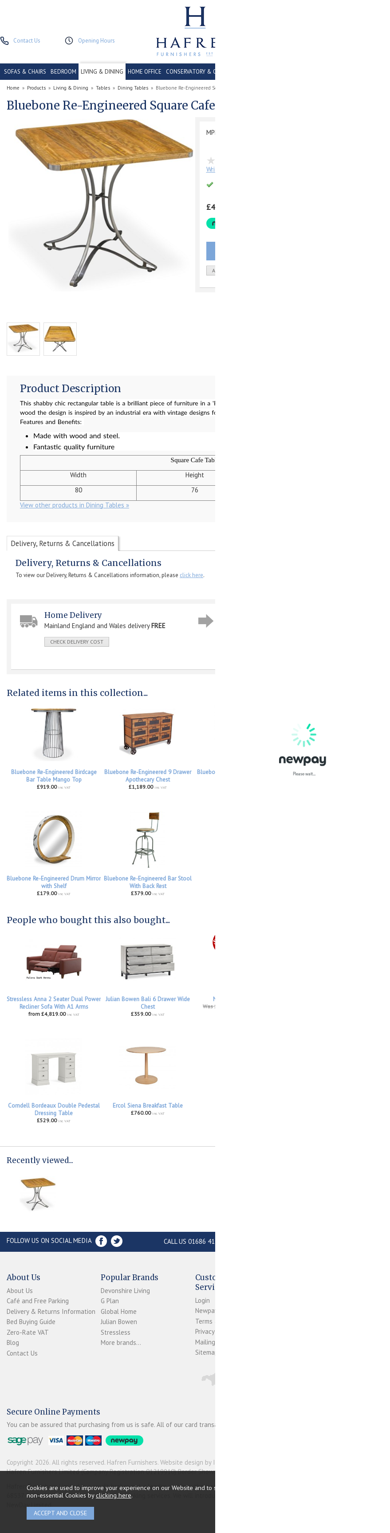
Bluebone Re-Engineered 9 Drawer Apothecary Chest (147, 775)
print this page (247, 654)
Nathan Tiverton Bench (242, 999)
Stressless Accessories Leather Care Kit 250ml (336, 1002)
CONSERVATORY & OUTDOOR (203, 71)
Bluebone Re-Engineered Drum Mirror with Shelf (54, 882)
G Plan (110, 1301)
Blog (13, 1342)
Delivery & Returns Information (51, 1311)
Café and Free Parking (38, 1301)
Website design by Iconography (204, 1462)
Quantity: (311, 270)
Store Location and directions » (311, 1241)
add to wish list (234, 270)
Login (202, 1300)
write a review (300, 640)
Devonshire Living (125, 1290)
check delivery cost (76, 641)
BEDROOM (63, 71)
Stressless (115, 1332)
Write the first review (236, 169)
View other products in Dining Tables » (74, 505)
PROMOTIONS (330, 71)
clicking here (113, 1495)
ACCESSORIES (368, 71)
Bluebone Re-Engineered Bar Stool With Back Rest (148, 882)
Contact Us (22, 1353)
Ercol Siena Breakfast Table (148, 1105)
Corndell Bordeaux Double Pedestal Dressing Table (54, 1109)
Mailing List (211, 1342)
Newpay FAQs (214, 1310)
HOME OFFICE (145, 71)
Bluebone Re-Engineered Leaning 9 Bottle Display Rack (336, 775)
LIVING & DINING (102, 71)
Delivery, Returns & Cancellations (62, 543)
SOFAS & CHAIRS (25, 71)
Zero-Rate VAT (28, 1332)
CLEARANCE (293, 71)
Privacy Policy (213, 1331)
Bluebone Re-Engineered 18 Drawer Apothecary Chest (242, 775)
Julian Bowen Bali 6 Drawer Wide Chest (148, 1002)
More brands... (121, 1342)
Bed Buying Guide (31, 1321)
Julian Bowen (119, 1321)
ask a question (247, 640)
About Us (20, 1290)
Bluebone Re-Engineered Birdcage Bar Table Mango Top (54, 775)
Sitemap (206, 1352)
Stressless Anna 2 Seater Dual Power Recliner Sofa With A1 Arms (54, 1002)
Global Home (119, 1311)
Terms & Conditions (223, 1321)
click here (191, 575)
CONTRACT (259, 71)
